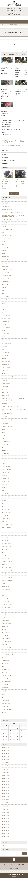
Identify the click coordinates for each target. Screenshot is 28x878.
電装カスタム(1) (6, 703)
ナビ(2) (4, 337)
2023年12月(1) (5, 763)
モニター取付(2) (6, 328)
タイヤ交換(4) (5, 395)
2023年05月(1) (5, 778)
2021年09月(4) (5, 831)
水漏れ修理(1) (5, 472)
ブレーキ (14, 140)
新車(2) (4, 294)
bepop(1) (4, 617)
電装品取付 (4, 188)
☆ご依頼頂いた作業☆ (11, 25)
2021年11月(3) (5, 824)
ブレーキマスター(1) (7, 642)
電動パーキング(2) (6, 362)
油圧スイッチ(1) (6, 340)
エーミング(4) (5, 278)
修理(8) (4, 232)
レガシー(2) (5, 515)
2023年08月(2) (5, 772)
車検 (3, 140)
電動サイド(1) (5, 365)
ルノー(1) (4, 614)
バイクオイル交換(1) (7, 426)
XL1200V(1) (4, 552)
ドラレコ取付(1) (6, 633)
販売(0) (4, 303)
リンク (4, 154)
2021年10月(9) (5, 828)
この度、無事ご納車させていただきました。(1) (13, 220)
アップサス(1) (5, 559)
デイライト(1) (5, 700)
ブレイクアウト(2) (6, 682)
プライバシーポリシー (14, 868)
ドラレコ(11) (5, 245)
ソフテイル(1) (5, 602)
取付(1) (4, 503)
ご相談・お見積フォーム (9, 160)
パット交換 (19, 140)
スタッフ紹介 (6, 151)
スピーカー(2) (5, 494)
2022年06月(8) (5, 803)
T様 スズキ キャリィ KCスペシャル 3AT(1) (13, 212)
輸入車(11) (4, 254)
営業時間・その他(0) (7, 209)
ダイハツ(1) (5, 392)
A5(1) (3, 448)
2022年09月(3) (5, 797)
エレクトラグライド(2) (7, 654)
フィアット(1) (5, 322)
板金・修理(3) (5, 203)
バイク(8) (4, 226)
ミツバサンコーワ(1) (7, 546)
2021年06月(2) (5, 837)
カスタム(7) (5, 223)
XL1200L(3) (4, 549)
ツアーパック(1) (6, 651)
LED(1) (3, 697)
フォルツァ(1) (5, 586)
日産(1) (4, 596)
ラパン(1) (4, 485)
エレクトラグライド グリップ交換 (20, 183)
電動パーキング (15, 141)
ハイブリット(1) (6, 639)
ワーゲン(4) (5, 248)
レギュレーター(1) (6, 648)
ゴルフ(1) (4, 565)
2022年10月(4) (5, 794)
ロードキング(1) (6, 608)
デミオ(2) (4, 491)
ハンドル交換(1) (6, 589)
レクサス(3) (5, 355)
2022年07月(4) (5, 800)
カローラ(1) (5, 636)
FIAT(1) (4, 325)
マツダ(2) (4, 488)
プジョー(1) (5, 626)
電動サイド (22, 141)
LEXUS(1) (4, 358)
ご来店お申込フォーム (8, 164)
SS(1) (3, 435)
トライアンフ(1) (6, 669)
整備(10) (4, 288)
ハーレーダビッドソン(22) (8, 238)
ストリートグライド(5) (7, 525)
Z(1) (3, 592)
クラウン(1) (5, 663)
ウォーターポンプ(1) (7, 235)
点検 (6, 140)
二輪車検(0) (5, 403)
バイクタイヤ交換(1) (7, 414)
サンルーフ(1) (5, 482)
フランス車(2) (5, 620)
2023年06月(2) (5, 775)
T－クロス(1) (5, 679)
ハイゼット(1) (5, 297)
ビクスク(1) (5, 417)
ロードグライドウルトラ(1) (8, 543)
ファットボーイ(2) (6, 568)
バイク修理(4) (5, 423)
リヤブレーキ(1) (6, 368)
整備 (9, 140)
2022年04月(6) (5, 809)
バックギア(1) (5, 660)
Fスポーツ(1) (5, 534)
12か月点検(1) (5, 454)
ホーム (3, 25)
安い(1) (4, 506)
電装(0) (4, 694)
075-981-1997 (15, 11)
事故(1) (4, 463)
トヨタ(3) (4, 475)
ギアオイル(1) (5, 272)
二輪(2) (4, 438)
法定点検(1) (5, 451)
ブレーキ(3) (5, 346)
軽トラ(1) (4, 389)
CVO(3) (3, 241)
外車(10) (4, 251)
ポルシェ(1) (5, 371)
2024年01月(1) (5, 760)
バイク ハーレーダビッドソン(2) (10, 406)
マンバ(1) (4, 657)
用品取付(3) (5, 380)
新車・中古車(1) (6, 206)
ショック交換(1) (6, 519)
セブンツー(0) (5, 540)
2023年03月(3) (5, 781)
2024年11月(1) (5, 751)
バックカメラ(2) (6, 315)
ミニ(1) (4, 460)
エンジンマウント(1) (7, 571)
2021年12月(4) (5, 821)
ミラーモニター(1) (6, 318)
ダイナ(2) (4, 691)
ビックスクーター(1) (7, 420)
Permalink (4, 145)
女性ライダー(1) (6, 442)
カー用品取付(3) (6, 263)
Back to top (14, 860)
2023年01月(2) (5, 788)
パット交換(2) (5, 352)
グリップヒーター (20, 188)
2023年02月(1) (5, 784)
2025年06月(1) (5, 748)
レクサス (4, 141)
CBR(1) (3, 432)
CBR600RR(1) (5, 429)
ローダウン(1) (5, 537)
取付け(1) (4, 500)
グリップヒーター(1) (7, 709)
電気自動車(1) (5, 688)
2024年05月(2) (5, 757)
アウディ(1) (5, 445)
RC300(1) (4, 531)
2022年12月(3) (5, 791)
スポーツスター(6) (6, 512)
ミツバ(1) (4, 673)
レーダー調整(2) (6, 282)
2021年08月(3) (5, 834)
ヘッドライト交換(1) (7, 469)
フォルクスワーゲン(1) (7, 562)
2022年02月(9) (5, 815)
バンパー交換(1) (6, 466)
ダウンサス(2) (5, 260)
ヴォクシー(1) (5, 334)
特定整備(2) (5, 285)
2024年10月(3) (5, 754)
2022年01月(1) (5, 818)
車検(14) (4, 200)
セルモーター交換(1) (7, 623)
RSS (3, 845)
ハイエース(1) (5, 479)
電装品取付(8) (5, 257)
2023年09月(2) (5, 769)
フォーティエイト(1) (7, 676)
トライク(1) (5, 706)
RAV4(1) (4, 556)
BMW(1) (3, 457)
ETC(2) (3, 374)
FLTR (9, 188)
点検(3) (4, 349)
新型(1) (4, 666)
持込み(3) (4, 331)
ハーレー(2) (5, 599)
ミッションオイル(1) (7, 275)
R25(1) (3, 306)
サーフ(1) (4, 574)
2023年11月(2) (5, 766)
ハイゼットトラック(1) (7, 386)
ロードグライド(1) (6, 343)
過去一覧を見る (14, 193)
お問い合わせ (6, 157)
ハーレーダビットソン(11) (8, 229)
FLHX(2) (4, 629)
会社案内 (12, 865)
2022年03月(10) (5, 812)
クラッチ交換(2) (6, 383)
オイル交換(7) (5, 266)
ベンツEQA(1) (5, 685)
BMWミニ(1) (4, 645)
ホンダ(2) (4, 583)
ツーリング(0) (5, 509)
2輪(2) (3, 312)
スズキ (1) (5, 300)
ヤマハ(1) (4, 309)
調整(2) (4, 291)
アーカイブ (5, 745)
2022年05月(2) (5, 806)
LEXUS (8, 141)
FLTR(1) (4, 713)
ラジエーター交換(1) (7, 577)
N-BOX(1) (4, 611)
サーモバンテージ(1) (7, 605)
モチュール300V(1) (6, 528)
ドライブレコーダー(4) (7, 377)
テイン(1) (4, 522)
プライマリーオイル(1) (7, 269)
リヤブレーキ (5, 142)
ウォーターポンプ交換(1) (8, 580)
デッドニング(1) (6, 497)
